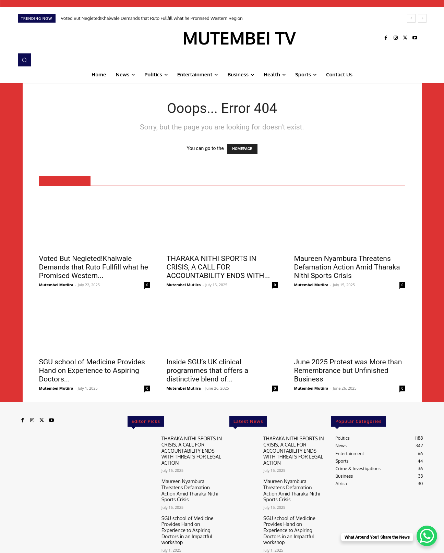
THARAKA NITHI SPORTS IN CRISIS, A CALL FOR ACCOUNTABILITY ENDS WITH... (218, 267)
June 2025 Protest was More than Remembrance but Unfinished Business (348, 370)
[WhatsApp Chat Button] (427, 536)
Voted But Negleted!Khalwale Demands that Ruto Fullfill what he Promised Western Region (152, 18)
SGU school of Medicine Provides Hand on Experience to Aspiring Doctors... (92, 370)
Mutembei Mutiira (56, 284)
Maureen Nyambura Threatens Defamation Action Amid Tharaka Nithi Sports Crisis (347, 267)
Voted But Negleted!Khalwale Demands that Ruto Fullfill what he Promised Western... (93, 267)
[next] (422, 18)
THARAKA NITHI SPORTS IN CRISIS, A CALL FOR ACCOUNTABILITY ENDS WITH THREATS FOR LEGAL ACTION (192, 446)
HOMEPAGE (242, 149)
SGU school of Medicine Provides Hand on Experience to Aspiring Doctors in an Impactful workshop (190, 509)
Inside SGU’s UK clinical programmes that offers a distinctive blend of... (208, 370)
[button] (24, 59)
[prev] (411, 18)
